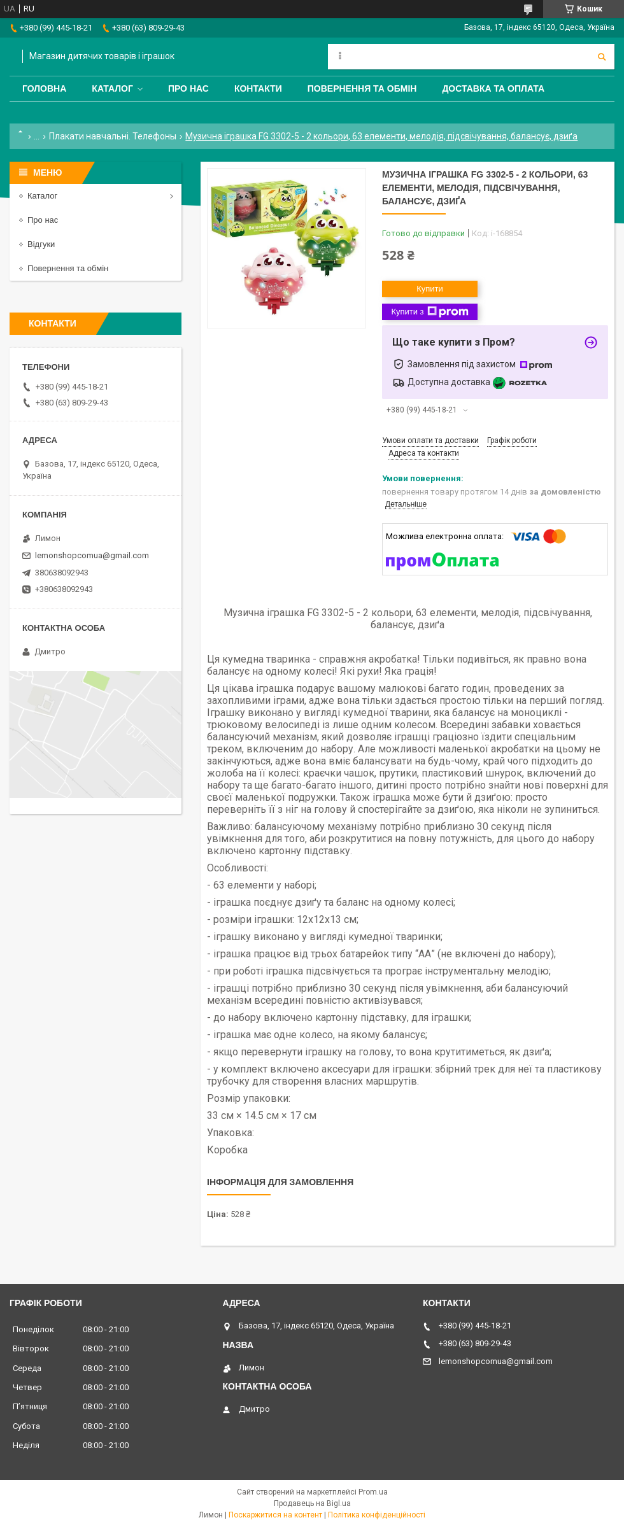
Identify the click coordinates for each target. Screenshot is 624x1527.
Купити (429, 288)
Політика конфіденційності (376, 1514)
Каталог (112, 88)
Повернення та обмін (362, 88)
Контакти (258, 88)
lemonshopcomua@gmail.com (92, 555)
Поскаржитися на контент (275, 1514)
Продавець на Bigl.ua (312, 1503)
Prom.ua (373, 1492)
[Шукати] (601, 56)
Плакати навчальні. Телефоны (112, 136)
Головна (44, 88)
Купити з (429, 312)
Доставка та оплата (493, 88)
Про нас (188, 88)
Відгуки (41, 244)
